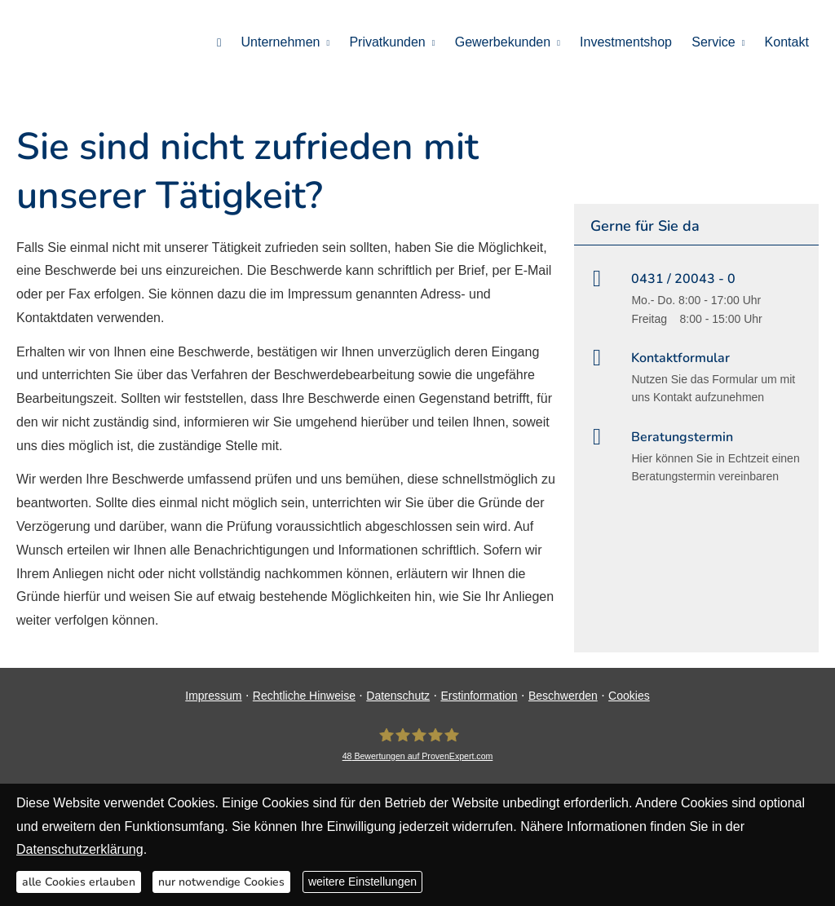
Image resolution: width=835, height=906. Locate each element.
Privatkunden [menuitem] (388, 42)
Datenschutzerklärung (80, 849)
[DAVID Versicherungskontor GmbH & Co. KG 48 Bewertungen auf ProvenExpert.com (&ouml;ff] (417, 745)
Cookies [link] (629, 695)
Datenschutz (398, 695)
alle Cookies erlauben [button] (78, 882)
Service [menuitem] (714, 42)
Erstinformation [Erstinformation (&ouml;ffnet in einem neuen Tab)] (478, 695)
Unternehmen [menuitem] (281, 42)
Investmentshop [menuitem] (627, 42)
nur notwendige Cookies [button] (221, 882)
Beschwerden (563, 695)
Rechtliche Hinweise (304, 695)
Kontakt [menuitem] (787, 42)
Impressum (213, 695)
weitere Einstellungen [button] (362, 881)
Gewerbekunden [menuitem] (503, 42)
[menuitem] (220, 41)
